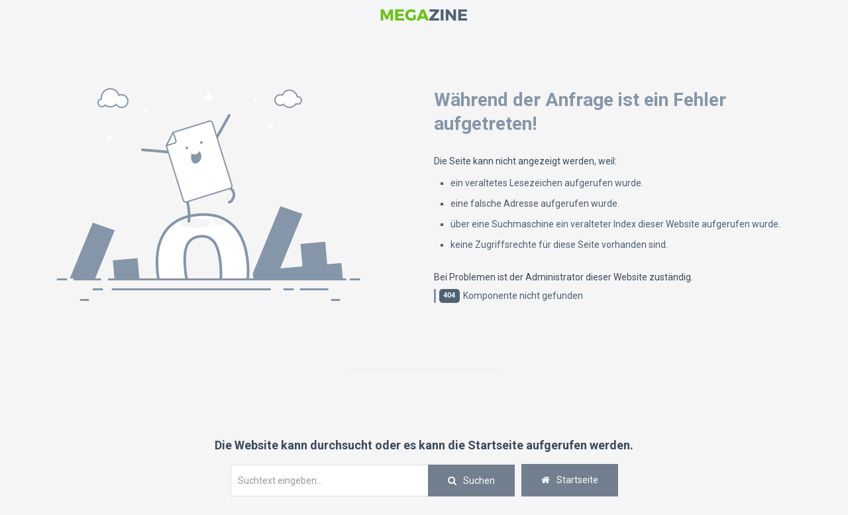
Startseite (569, 480)
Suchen (479, 480)
